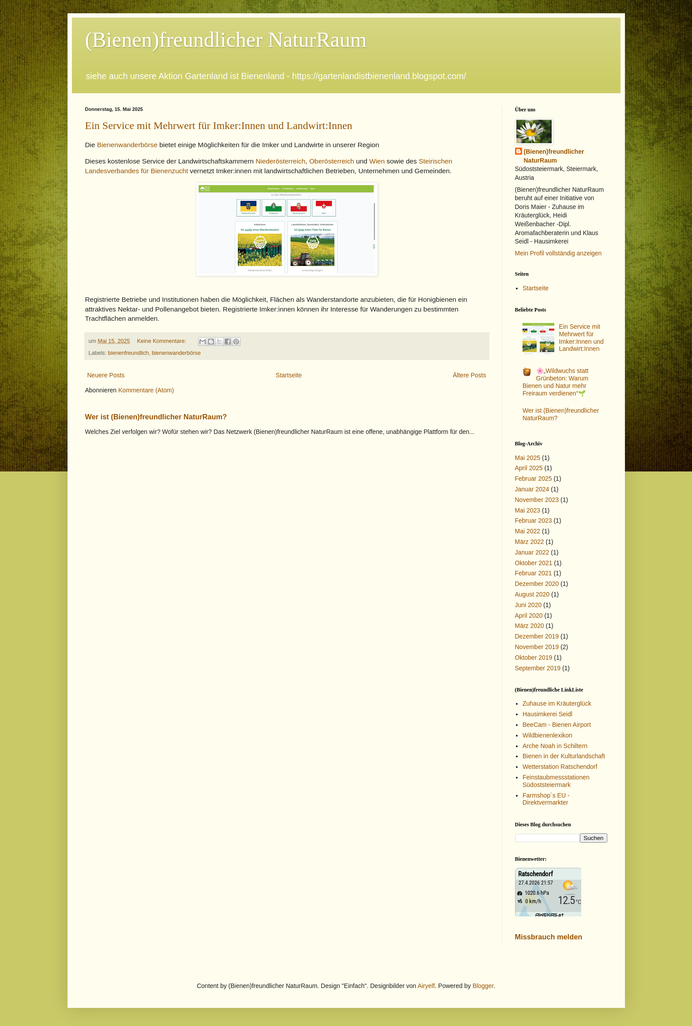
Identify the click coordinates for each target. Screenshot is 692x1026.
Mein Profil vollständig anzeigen (558, 253)
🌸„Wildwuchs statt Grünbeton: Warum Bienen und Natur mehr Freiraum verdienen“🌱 (556, 381)
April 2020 (529, 615)
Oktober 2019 (534, 657)
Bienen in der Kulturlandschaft (564, 756)
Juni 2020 (528, 604)
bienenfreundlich (128, 353)
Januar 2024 (532, 489)
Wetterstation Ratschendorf (560, 766)
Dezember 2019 (537, 636)
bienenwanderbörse (176, 353)
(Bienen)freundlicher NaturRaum (226, 39)
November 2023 (537, 499)
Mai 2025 (528, 457)
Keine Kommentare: (162, 341)
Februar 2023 (533, 520)
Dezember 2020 (537, 583)
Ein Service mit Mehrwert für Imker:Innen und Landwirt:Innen (219, 125)
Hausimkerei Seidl (547, 714)
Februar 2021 (533, 573)
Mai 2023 (528, 510)
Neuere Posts (106, 375)
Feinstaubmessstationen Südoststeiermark (556, 781)
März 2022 (529, 541)
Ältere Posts (469, 375)
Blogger (483, 985)
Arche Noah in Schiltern (555, 745)
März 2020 (529, 625)
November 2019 (537, 646)
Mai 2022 (528, 531)
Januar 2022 (532, 552)
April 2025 (529, 467)
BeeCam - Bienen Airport (557, 724)
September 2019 (538, 668)
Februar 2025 (533, 478)
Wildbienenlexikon (547, 735)
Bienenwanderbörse (126, 144)
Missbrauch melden (549, 937)
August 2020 (532, 594)
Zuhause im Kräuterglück (557, 703)
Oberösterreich (331, 161)
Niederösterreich (280, 161)
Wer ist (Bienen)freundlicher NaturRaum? (156, 417)
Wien (377, 161)
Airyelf (426, 985)
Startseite (289, 375)
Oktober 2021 (534, 562)
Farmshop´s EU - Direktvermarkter (546, 799)
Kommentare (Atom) (146, 390)
